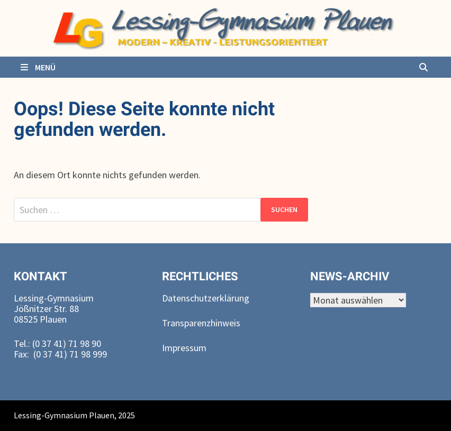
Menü (37, 67)
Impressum (184, 348)
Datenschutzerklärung (205, 298)
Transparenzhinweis (201, 323)
